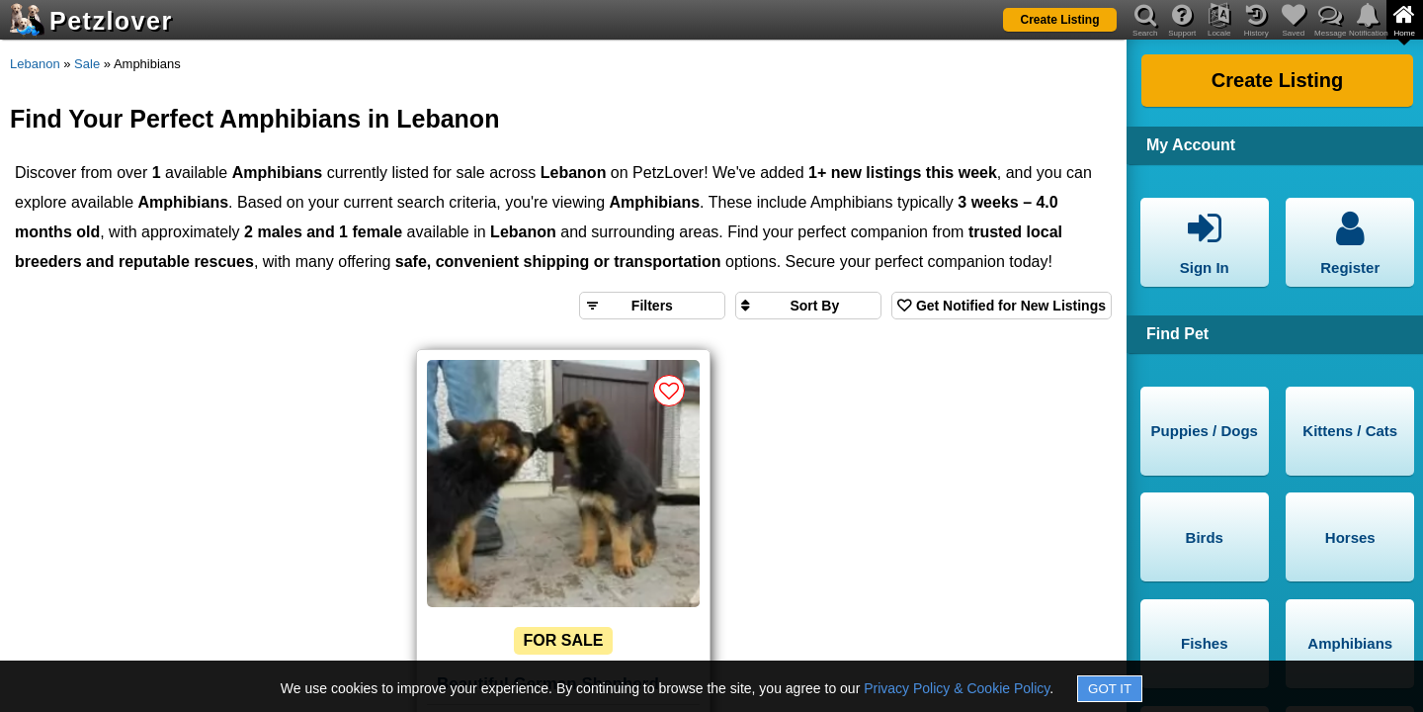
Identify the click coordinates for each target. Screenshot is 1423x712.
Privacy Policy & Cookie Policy (956, 688)
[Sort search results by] (808, 305)
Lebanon (35, 63)
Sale (87, 63)
